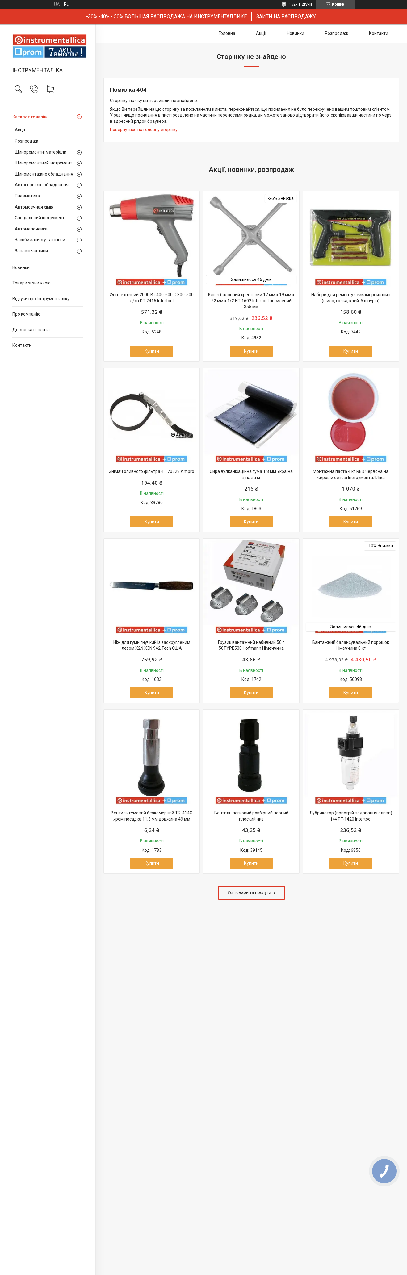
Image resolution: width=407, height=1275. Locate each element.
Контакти (21, 345)
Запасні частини (31, 250)
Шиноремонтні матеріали (40, 152)
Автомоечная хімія (34, 207)
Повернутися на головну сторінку (144, 129)
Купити (152, 351)
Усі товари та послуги (249, 892)
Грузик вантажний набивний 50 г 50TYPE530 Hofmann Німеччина (251, 645)
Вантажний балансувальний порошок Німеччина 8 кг (350, 645)
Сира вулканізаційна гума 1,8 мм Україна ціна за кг (251, 474)
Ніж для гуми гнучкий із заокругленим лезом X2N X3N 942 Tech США (151, 645)
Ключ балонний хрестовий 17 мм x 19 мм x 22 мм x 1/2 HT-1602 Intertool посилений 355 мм (251, 300)
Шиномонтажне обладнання (44, 174)
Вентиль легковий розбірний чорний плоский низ (251, 816)
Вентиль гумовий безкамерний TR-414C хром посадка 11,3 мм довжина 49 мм (151, 816)
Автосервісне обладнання (42, 184)
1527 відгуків (301, 4)
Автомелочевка (31, 228)
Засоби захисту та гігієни (40, 239)
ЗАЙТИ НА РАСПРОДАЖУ (286, 16)
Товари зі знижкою (31, 282)
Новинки (21, 267)
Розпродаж (26, 141)
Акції (20, 129)
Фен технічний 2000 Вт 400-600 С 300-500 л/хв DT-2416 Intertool (152, 297)
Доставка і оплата (31, 329)
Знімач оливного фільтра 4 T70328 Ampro (151, 471)
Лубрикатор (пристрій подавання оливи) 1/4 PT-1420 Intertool (350, 816)
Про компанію (26, 314)
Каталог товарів (29, 116)
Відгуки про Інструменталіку (40, 298)
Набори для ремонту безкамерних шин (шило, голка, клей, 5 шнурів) (350, 297)
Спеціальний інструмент (40, 217)
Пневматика (27, 195)
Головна (227, 33)
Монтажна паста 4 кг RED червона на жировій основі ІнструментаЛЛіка (350, 474)
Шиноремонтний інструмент (43, 162)
